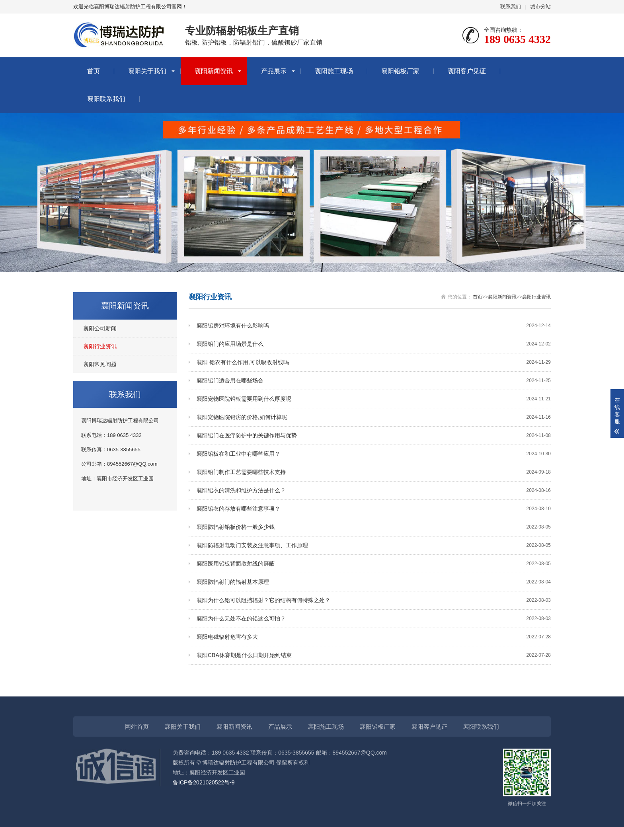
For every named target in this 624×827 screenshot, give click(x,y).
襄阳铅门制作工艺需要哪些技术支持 (374, 472)
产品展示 (274, 71)
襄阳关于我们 (147, 71)
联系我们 (510, 7)
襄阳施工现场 (334, 71)
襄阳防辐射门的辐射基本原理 (374, 582)
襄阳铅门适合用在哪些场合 (374, 381)
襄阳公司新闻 (100, 328)
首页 (93, 71)
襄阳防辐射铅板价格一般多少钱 (374, 527)
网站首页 (137, 726)
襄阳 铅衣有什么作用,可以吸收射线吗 (374, 362)
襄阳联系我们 (106, 99)
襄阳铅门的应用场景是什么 (374, 344)
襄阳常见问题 (100, 364)
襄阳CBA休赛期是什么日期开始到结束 (374, 655)
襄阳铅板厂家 (400, 71)
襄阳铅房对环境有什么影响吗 (374, 326)
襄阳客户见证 (467, 71)
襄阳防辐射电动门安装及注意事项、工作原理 (374, 545)
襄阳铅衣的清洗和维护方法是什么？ (374, 490)
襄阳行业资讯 (100, 346)
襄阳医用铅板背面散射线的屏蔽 (374, 564)
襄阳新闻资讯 (214, 71)
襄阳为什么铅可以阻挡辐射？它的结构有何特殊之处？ (374, 600)
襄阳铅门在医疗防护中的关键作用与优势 (374, 436)
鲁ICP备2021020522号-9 (204, 782)
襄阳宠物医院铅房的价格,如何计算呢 (374, 417)
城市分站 (540, 7)
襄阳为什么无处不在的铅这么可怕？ (374, 619)
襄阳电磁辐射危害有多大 (374, 637)
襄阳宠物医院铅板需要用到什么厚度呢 (374, 399)
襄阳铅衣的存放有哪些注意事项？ (374, 509)
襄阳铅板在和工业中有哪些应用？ (374, 454)
